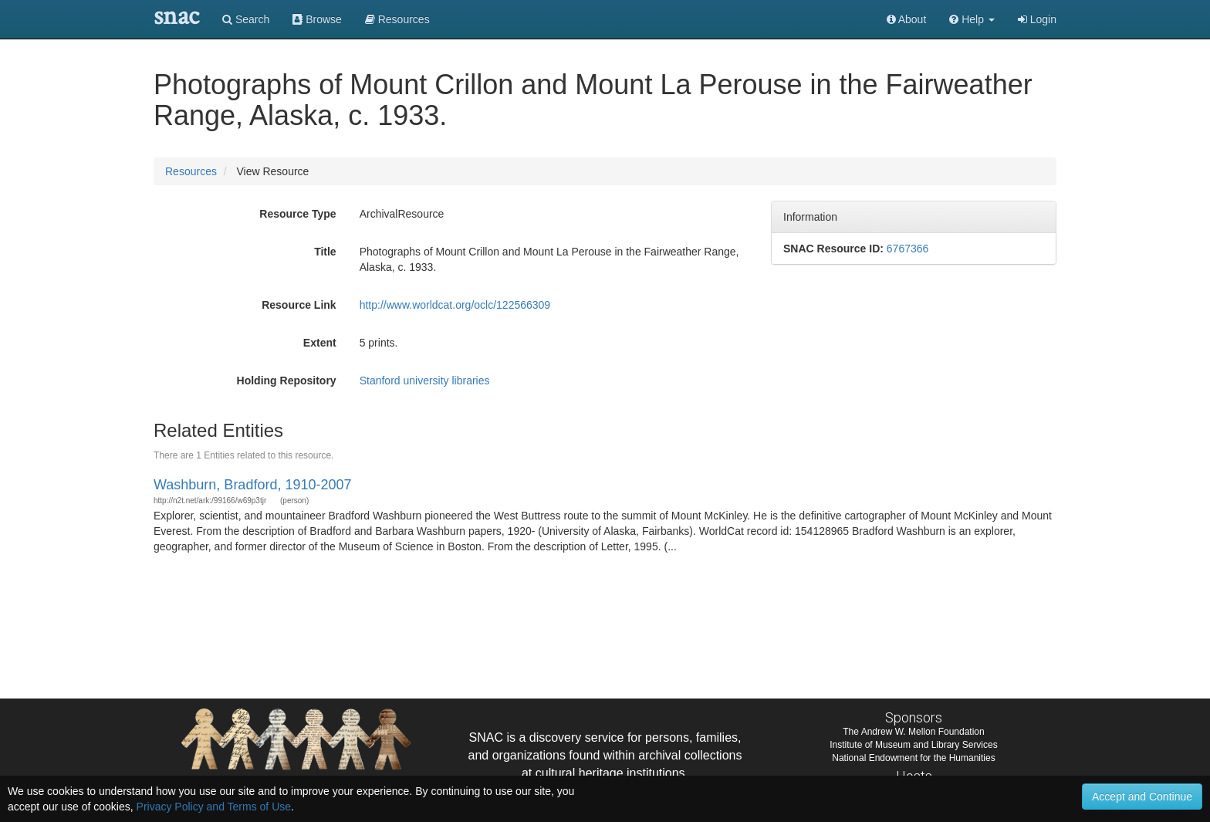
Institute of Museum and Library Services (913, 744)
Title (325, 251)
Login (1037, 19)
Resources (191, 171)
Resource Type (297, 214)
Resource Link (299, 305)
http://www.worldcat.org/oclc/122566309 (455, 305)
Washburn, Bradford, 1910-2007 (253, 484)
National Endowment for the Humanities (913, 758)
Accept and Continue (1142, 796)
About (907, 19)
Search (245, 19)
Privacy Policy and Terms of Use (214, 806)
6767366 (908, 248)
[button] (972, 19)
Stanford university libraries (425, 380)
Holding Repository (286, 380)
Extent (319, 343)
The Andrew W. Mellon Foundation (913, 731)
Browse (317, 19)
